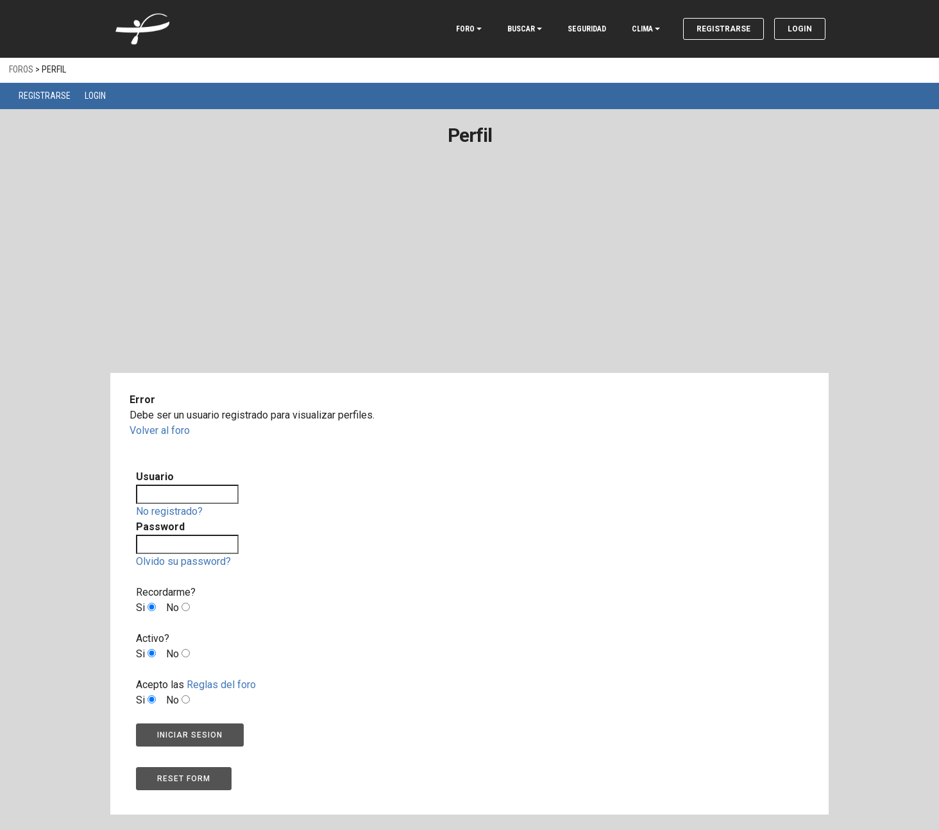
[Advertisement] (469, 278)
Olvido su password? (183, 561)
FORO (465, 28)
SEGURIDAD (587, 28)
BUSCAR (521, 28)
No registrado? (169, 511)
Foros (21, 69)
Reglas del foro (221, 685)
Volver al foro (160, 430)
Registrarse (723, 28)
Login (800, 28)
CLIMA (642, 28)
